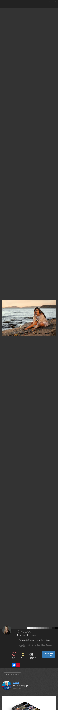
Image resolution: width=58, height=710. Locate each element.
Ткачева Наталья (27, 635)
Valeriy (16, 683)
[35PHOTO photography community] (14, 4)
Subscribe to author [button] (49, 654)
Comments (12, 674)
